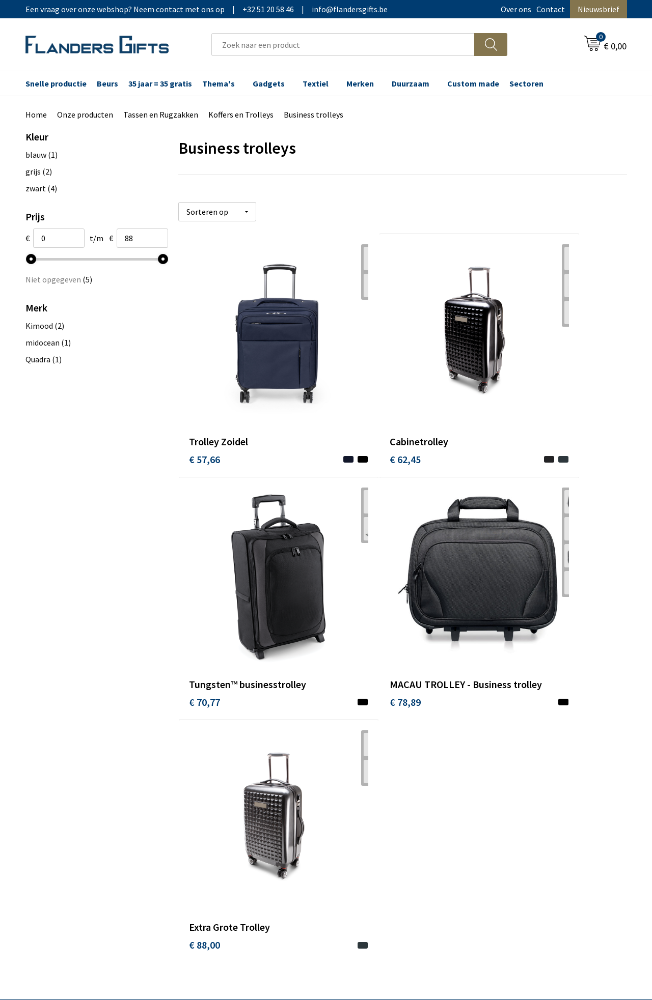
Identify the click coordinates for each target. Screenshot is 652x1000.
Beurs (107, 83)
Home (36, 114)
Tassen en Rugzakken (160, 114)
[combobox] (343, 44)
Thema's (218, 83)
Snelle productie (56, 83)
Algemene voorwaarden (528, 717)
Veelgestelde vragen (224, 749)
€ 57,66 (204, 404)
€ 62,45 (353, 404)
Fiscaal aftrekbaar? (371, 749)
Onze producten (85, 114)
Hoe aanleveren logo (375, 780)
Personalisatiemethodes (382, 764)
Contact (550, 9)
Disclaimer (506, 764)
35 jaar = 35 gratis (160, 83)
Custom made (473, 83)
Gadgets (269, 83)
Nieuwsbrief (598, 9)
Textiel (316, 83)
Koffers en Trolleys (241, 114)
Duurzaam (410, 83)
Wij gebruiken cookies (525, 733)
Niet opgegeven (58, 279)
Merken (360, 83)
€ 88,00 (353, 596)
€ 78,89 (204, 611)
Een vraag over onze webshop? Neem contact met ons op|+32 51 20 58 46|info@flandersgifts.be (206, 9)
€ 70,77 (503, 404)
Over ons (516, 9)
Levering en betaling (375, 733)
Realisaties (358, 717)
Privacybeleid (510, 749)
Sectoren (526, 83)
